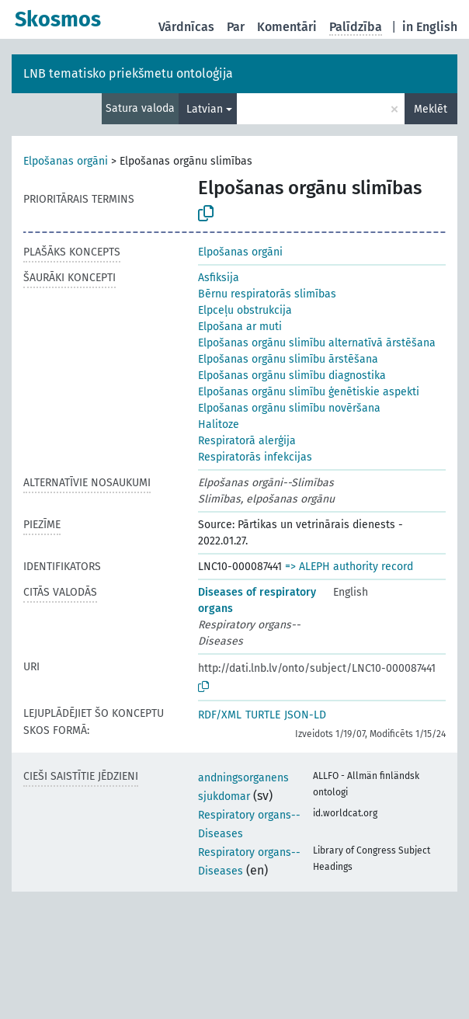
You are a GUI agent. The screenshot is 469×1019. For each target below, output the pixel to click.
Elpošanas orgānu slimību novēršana (289, 408)
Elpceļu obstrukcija (245, 310)
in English (429, 26)
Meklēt (430, 109)
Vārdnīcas (186, 26)
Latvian (204, 109)
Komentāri (287, 26)
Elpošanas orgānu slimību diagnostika (292, 375)
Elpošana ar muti (240, 326)
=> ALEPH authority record (349, 566)
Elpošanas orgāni (65, 161)
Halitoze (218, 424)
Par (236, 26)
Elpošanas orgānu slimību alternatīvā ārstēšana (317, 343)
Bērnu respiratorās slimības (267, 294)
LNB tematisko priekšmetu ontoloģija (128, 73)
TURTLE (262, 715)
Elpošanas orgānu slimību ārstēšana (288, 359)
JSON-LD (305, 715)
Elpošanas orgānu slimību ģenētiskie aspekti (308, 391)
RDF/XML (219, 715)
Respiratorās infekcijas (255, 457)
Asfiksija (218, 277)
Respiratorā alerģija (247, 440)
